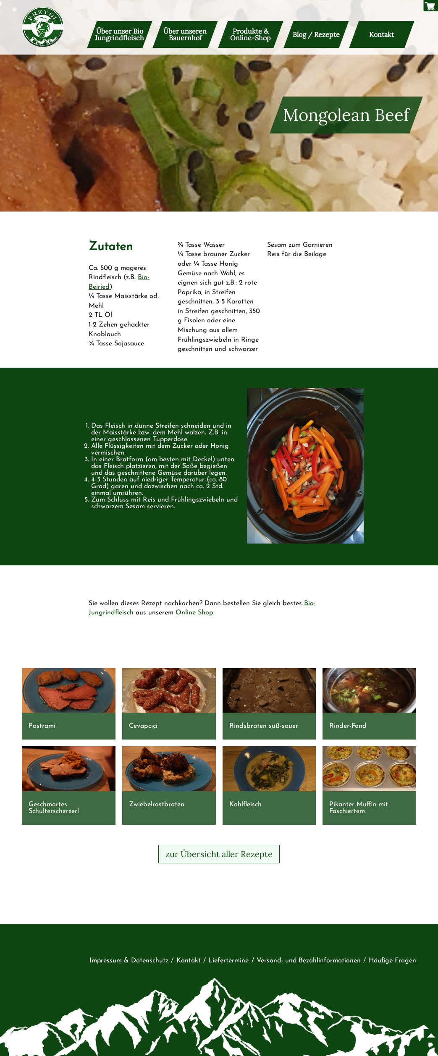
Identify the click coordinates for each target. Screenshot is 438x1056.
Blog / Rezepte (316, 34)
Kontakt (381, 34)
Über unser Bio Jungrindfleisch (119, 34)
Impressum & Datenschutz (128, 960)
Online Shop (194, 612)
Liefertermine (228, 960)
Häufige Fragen (392, 960)
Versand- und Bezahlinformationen (309, 960)
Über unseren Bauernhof (185, 34)
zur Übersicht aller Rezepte (219, 854)
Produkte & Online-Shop (251, 34)
